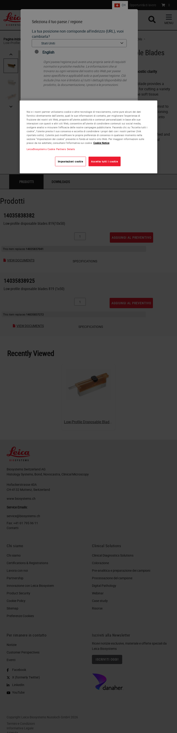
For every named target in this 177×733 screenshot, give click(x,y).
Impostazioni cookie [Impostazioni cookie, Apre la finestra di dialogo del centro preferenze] (70, 161)
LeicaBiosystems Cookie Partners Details (51, 149)
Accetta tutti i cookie (104, 161)
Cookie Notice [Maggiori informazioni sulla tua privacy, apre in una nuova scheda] (101, 143)
